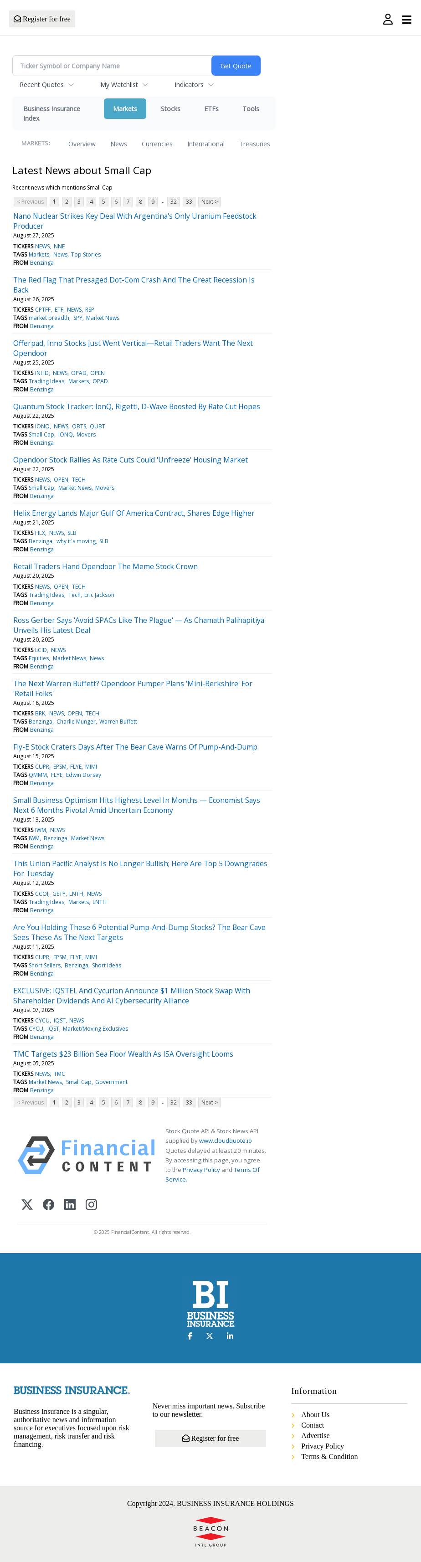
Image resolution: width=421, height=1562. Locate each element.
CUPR (42, 767)
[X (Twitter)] (27, 1205)
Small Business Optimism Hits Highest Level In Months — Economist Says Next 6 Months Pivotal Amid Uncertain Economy (136, 805)
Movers (86, 434)
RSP (89, 309)
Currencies (157, 143)
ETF (59, 309)
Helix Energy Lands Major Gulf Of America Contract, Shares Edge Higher (134, 513)
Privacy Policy (201, 1170)
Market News (102, 318)
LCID (41, 650)
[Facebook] (48, 1205)
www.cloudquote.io (225, 1140)
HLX (40, 533)
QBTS (79, 426)
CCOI (41, 894)
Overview (82, 143)
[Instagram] (91, 1205)
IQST (60, 1020)
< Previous (30, 202)
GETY (59, 894)
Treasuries (254, 143)
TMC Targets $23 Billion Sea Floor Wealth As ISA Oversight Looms (123, 1054)
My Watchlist (119, 84)
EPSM (60, 767)
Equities (39, 658)
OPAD (79, 373)
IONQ (42, 426)
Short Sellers (45, 965)
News (118, 143)
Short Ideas (106, 965)
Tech (74, 595)
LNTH (76, 894)
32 (173, 202)
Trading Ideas (46, 381)
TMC (59, 1074)
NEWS (42, 246)
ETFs (211, 108)
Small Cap (41, 434)
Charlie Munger (76, 721)
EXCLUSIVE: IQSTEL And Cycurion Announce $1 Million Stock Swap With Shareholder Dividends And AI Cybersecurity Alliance (131, 996)
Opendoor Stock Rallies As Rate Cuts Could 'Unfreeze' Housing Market (130, 460)
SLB (72, 533)
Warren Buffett (118, 721)
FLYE (76, 767)
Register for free (42, 19)
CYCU (42, 1020)
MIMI (91, 767)
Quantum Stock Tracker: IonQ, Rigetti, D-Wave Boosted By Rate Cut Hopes (136, 406)
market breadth (49, 318)
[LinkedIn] (70, 1205)
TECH (79, 479)
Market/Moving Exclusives (95, 1029)
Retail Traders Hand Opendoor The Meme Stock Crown (105, 566)
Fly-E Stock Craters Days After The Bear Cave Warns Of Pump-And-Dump (135, 747)
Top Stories (86, 254)
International (206, 143)
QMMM (38, 775)
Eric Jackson (99, 595)
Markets (125, 108)
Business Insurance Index (51, 113)
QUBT (97, 426)
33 (189, 202)
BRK (40, 713)
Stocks (170, 108)
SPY (77, 318)
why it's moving (76, 541)
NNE (59, 246)
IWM (40, 830)
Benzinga (42, 263)
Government (111, 1082)
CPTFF (43, 309)
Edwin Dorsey (83, 775)
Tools (250, 108)
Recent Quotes (42, 84)
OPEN (97, 373)
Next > (209, 202)
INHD (42, 373)
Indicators (189, 84)
